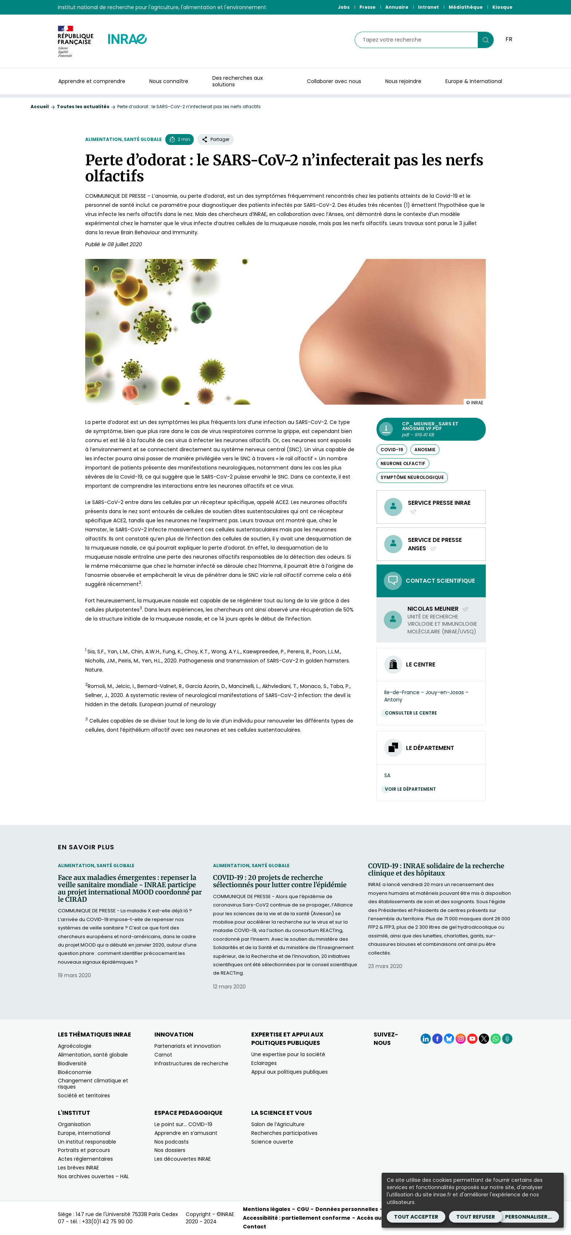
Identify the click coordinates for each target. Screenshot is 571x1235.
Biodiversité (72, 1063)
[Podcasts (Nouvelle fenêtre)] (507, 1039)
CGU (303, 1209)
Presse (367, 7)
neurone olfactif (403, 463)
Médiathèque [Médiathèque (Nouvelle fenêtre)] (466, 7)
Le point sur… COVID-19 (183, 1124)
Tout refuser (475, 1216)
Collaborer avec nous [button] (334, 81)
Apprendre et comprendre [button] (91, 81)
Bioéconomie (74, 1072)
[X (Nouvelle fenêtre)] (484, 1039)
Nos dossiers (169, 1150)
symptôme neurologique (412, 477)
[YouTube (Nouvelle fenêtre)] (472, 1039)
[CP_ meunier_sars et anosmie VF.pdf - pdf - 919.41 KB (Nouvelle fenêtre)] (431, 429)
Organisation (74, 1124)
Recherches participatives (284, 1133)
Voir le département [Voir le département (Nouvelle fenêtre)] (412, 789)
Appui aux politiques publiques (289, 1071)
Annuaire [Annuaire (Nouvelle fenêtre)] (396, 7)
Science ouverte (272, 1141)
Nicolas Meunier (438, 609)
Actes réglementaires (85, 1159)
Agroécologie (74, 1046)
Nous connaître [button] (168, 81)
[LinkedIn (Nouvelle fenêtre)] (426, 1039)
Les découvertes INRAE (182, 1159)
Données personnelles (346, 1209)
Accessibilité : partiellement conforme (296, 1218)
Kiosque (502, 7)
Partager (215, 139)
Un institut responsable (87, 1141)
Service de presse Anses (435, 544)
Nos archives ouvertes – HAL (93, 1176)
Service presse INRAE (439, 507)
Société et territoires (84, 1095)
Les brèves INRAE (78, 1167)
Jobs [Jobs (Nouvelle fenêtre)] (344, 7)
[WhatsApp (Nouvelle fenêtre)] (496, 1039)
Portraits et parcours (84, 1150)
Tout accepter (416, 1216)
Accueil (40, 106)
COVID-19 (392, 450)
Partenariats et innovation (187, 1046)
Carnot (163, 1054)
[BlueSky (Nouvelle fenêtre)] (449, 1039)
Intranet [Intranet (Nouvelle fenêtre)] (428, 7)
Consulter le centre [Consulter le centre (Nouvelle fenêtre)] (413, 713)
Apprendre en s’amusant (185, 1133)
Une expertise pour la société (288, 1054)
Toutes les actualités (83, 106)
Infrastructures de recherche (191, 1063)
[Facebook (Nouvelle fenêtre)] (437, 1039)
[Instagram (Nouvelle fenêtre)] (461, 1039)
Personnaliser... (528, 1216)
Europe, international (84, 1133)
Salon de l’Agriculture (277, 1124)
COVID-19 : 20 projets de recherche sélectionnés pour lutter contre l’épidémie (280, 881)
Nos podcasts (171, 1141)
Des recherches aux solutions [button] (237, 81)
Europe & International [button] (473, 81)
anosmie (425, 450)
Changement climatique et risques (93, 1083)
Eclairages (264, 1063)
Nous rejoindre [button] (403, 81)
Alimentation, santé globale (123, 139)
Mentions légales (266, 1209)
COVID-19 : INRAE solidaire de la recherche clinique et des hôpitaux (436, 869)
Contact (254, 1226)
